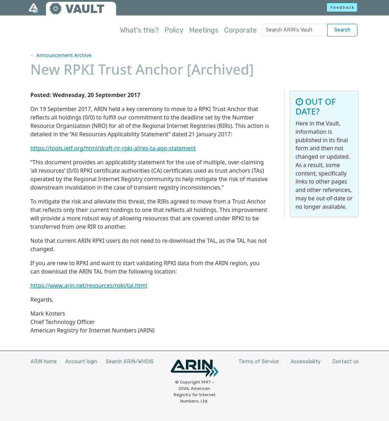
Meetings (204, 30)
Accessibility (306, 362)
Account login (81, 362)
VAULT (85, 9)
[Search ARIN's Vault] (294, 30)
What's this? (139, 30)
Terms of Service (259, 362)
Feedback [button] (342, 7)
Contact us (346, 362)
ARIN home (44, 362)
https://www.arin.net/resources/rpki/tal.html (89, 285)
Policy (174, 30)
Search (342, 30)
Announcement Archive (64, 55)
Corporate (240, 30)
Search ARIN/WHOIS (130, 362)
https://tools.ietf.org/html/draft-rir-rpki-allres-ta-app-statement (113, 148)
